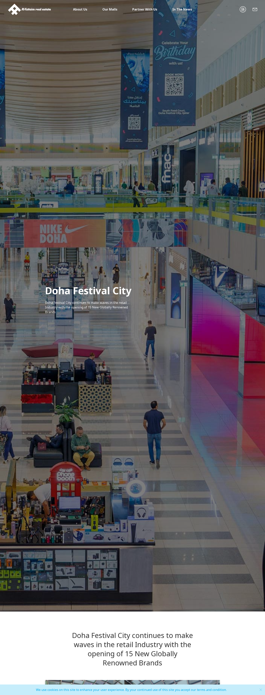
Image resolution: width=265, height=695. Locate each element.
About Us (80, 9)
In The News (182, 9)
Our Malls (109, 9)
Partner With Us (144, 9)
